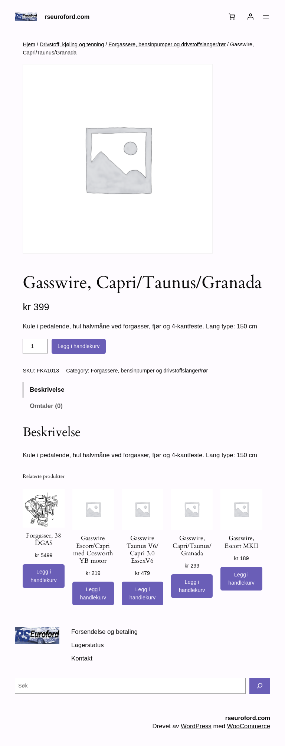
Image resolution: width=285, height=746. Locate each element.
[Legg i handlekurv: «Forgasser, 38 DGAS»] (43, 576)
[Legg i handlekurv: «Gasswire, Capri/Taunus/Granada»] (192, 586)
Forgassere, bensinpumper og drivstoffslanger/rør (167, 44)
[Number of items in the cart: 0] (232, 16)
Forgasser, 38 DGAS (43, 539)
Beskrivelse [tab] (47, 389)
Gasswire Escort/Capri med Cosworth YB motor (93, 550)
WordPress (196, 726)
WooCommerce (248, 726)
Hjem (29, 44)
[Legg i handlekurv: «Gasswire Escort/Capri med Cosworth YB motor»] (93, 593)
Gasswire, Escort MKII (241, 542)
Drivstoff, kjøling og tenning (72, 44)
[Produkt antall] (35, 346)
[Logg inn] (250, 16)
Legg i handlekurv (79, 346)
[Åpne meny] (265, 16)
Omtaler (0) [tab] (46, 405)
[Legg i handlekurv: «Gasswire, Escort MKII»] (241, 579)
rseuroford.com (67, 16)
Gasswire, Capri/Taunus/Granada (192, 546)
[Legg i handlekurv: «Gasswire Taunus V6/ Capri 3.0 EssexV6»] (142, 593)
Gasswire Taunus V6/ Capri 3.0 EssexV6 (142, 550)
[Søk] (259, 686)
